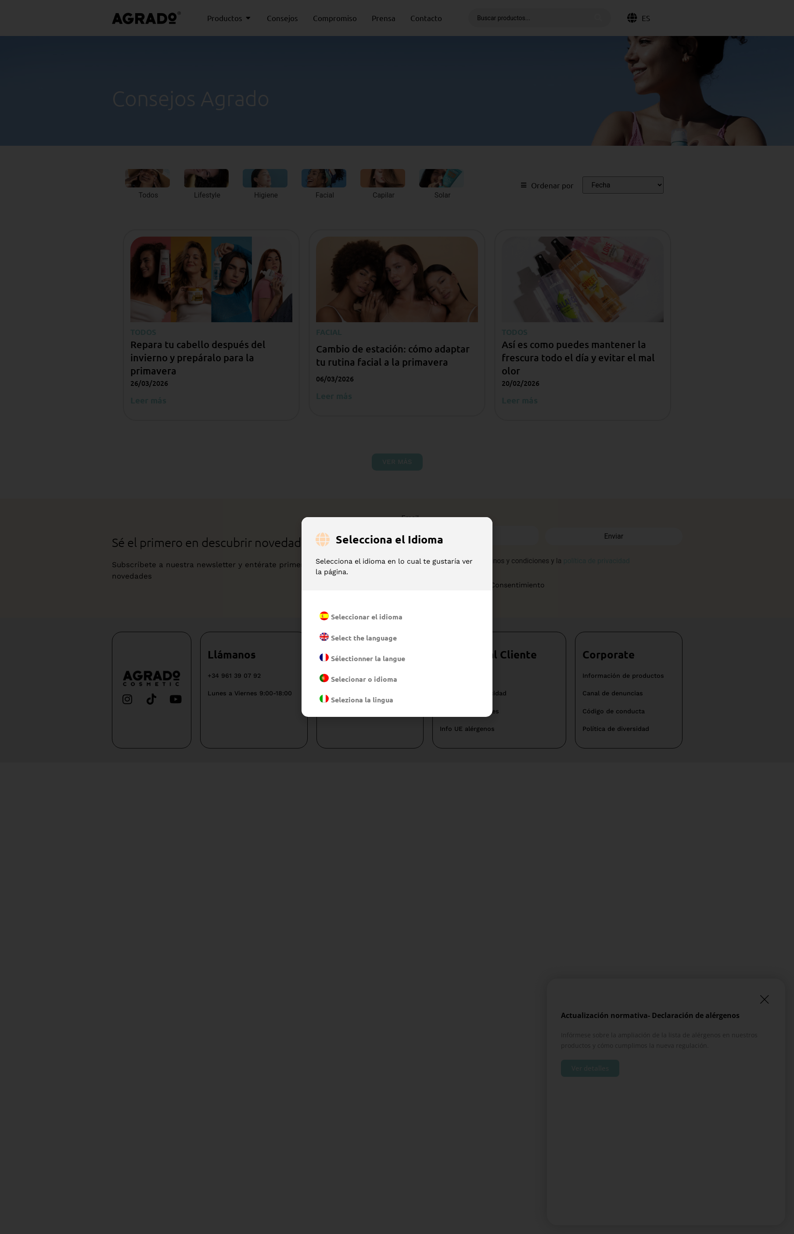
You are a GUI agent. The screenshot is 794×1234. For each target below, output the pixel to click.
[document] (397, 617)
